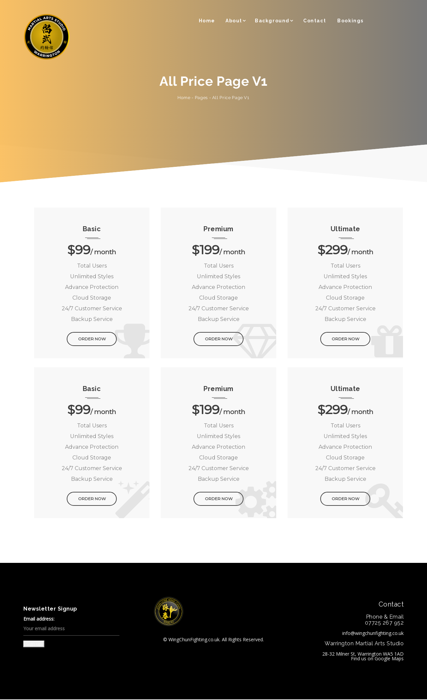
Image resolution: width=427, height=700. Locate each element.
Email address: (71, 626)
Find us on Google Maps (377, 659)
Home (207, 20)
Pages (201, 97)
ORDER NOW (92, 340)
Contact (314, 20)
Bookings (350, 20)
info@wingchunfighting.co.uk (373, 634)
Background (272, 20)
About (234, 20)
